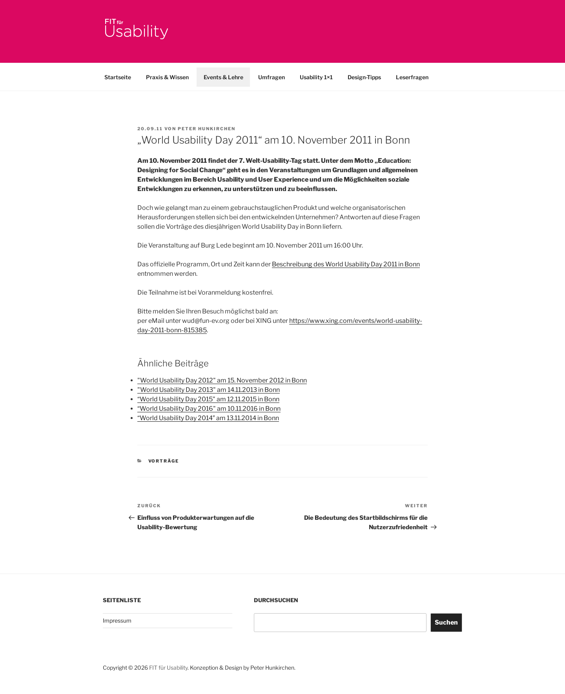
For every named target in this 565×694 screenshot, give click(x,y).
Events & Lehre (223, 77)
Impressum (117, 620)
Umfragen (271, 77)
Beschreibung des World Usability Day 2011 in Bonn (346, 264)
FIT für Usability (168, 667)
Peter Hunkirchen (206, 128)
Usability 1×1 (316, 77)
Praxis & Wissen (167, 77)
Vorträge (163, 461)
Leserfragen (412, 77)
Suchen (446, 622)
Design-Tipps (364, 77)
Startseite (117, 77)
